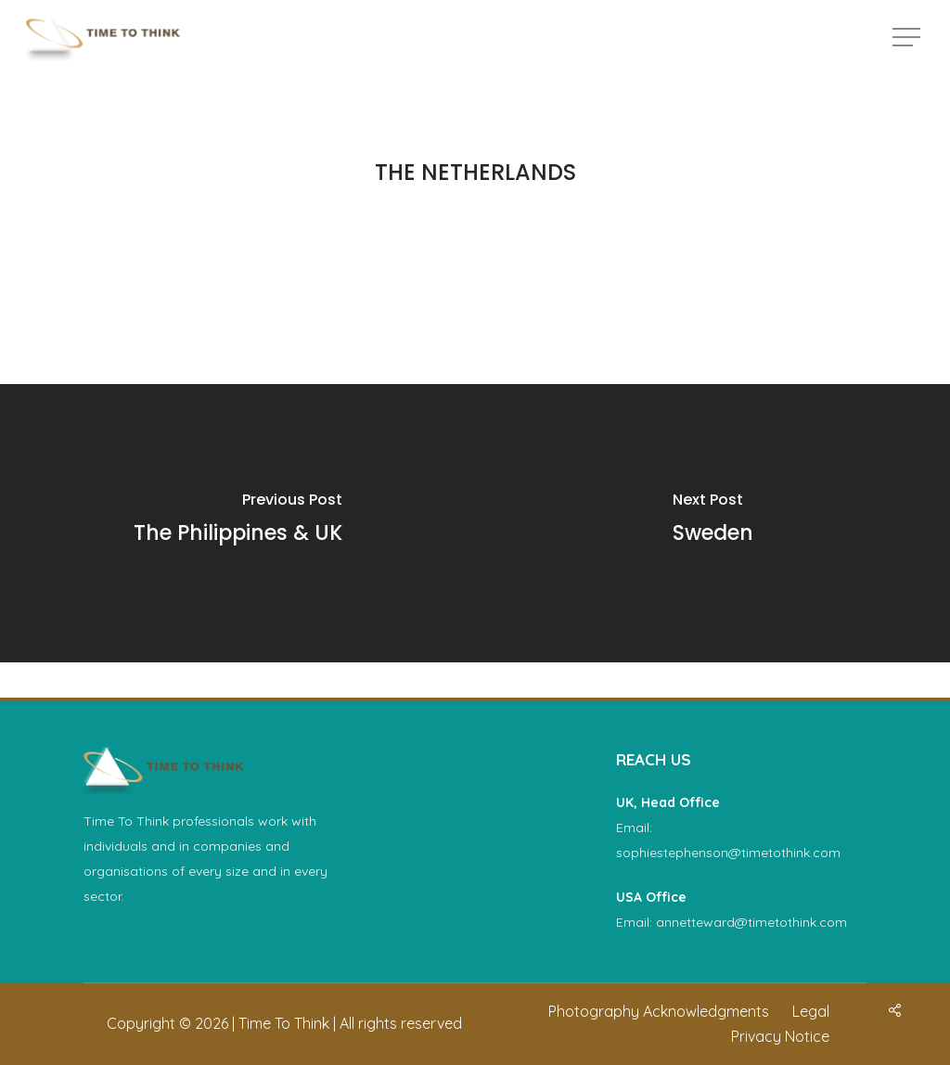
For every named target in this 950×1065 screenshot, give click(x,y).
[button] (908, 37)
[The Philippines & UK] (237, 523)
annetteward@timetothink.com (751, 922)
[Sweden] (712, 523)
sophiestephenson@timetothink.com (728, 852)
